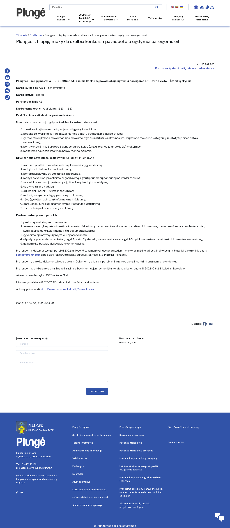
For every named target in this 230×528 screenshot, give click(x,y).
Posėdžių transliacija (130, 442)
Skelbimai (36, 35)
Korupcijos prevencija (131, 435)
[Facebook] (204, 323)
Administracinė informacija (87, 450)
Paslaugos (78, 466)
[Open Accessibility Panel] (196, 7)
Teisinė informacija (82, 442)
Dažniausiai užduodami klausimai (90, 497)
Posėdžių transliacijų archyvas (136, 450)
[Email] (210, 323)
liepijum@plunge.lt (28, 255)
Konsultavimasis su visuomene (89, 489)
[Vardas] (62, 344)
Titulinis (21, 35)
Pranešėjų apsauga (130, 427)
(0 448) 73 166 (28, 464)
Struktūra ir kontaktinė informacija (91, 435)
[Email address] (62, 353)
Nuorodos (77, 473)
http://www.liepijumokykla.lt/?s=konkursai (67, 289)
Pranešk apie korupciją (184, 427)
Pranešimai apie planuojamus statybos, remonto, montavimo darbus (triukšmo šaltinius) (141, 492)
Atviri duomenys (81, 481)
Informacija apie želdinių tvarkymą (138, 458)
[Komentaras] (62, 371)
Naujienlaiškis (176, 442)
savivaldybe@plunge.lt (39, 467)
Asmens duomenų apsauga (87, 505)
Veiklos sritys (79, 458)
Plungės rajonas (81, 427)
